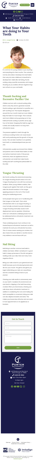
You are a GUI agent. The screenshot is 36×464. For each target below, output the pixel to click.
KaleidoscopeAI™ (18, 458)
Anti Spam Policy (25, 442)
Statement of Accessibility (18, 443)
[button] (32, 5)
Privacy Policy (15, 442)
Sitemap (8, 442)
